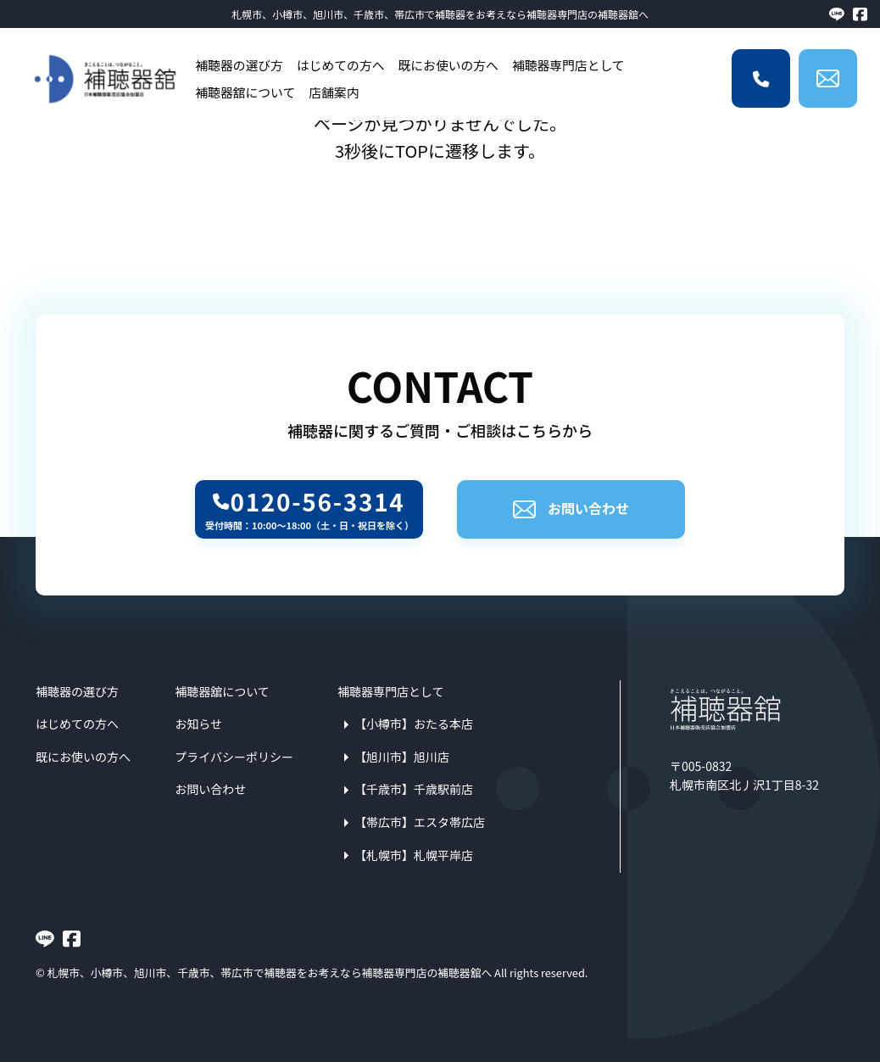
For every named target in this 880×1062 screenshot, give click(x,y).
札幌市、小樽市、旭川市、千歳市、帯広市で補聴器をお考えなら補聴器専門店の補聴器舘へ (440, 14)
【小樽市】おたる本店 (413, 723)
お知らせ (198, 723)
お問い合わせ (571, 508)
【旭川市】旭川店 (401, 756)
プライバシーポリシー (234, 756)
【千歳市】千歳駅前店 (413, 788)
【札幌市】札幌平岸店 (413, 855)
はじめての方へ (341, 65)
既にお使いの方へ (448, 65)
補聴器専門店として (568, 65)
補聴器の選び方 (239, 65)
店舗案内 (334, 92)
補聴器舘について (245, 92)
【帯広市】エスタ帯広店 (419, 821)
